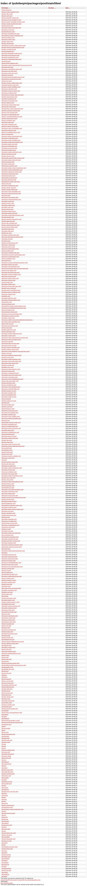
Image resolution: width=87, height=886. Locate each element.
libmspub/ (4, 860)
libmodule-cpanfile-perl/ (9, 414)
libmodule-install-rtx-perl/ (9, 397)
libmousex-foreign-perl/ (8, 280)
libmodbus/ (5, 714)
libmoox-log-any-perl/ (8, 156)
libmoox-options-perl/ (8, 578)
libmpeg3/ (4, 843)
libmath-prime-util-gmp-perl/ (10, 791)
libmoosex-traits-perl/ (8, 404)
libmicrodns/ (5, 661)
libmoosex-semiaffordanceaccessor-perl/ (14, 308)
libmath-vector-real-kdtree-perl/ (11, 290)
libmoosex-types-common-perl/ (11, 444)
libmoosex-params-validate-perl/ (11, 456)
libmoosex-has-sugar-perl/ (9, 474)
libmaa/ (4, 744)
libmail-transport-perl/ (8, 485)
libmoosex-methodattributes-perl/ (11, 562)
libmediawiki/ (5, 858)
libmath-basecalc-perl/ (8, 221)
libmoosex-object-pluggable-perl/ (11, 418)
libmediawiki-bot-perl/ (8, 639)
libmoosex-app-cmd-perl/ (9, 436)
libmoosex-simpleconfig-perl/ (10, 373)
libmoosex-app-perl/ (8, 683)
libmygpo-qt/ (5, 864)
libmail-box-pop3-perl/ (8, 527)
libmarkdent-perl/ (7, 706)
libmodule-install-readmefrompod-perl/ (13, 446)
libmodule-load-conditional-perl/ (11, 292)
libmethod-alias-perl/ (8, 229)
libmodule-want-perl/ (8, 122)
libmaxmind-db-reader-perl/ (10, 708)
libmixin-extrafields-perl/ (9, 395)
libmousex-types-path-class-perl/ (11, 286)
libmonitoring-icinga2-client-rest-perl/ (13, 95)
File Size (51, 8)
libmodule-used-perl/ (8, 201)
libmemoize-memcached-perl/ (10, 104)
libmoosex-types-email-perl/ (10, 363)
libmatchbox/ (5, 736)
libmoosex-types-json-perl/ (10, 73)
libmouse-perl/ (6, 752)
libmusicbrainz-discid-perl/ (9, 312)
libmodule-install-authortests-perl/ (12, 152)
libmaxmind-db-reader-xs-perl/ (11, 720)
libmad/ (4, 785)
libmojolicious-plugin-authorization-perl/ (13, 254)
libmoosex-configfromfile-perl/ (10, 389)
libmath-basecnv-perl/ (8, 408)
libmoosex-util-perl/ (7, 341)
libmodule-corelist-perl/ (8, 647)
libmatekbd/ (5, 710)
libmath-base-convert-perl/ (9, 523)
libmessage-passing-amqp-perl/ (11, 422)
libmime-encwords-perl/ (9, 560)
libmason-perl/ (6, 699)
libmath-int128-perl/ (7, 637)
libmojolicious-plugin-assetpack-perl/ (12, 809)
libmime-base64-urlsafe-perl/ (10, 18)
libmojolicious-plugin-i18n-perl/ (11, 181)
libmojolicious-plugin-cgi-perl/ (10, 316)
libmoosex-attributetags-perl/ (10, 248)
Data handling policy (7, 883)
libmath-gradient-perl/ (8, 37)
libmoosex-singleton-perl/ (9, 472)
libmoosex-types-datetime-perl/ (11, 387)
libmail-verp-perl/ (7, 81)
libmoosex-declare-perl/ (9, 651)
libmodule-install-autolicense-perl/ (12, 333)
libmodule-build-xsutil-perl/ (9, 213)
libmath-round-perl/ (7, 75)
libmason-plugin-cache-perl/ (10, 126)
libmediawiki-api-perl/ (8, 487)
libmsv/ (4, 748)
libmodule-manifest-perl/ (9, 393)
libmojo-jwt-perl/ (6, 183)
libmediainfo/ (5, 874)
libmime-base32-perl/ (8, 162)
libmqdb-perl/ (5, 402)
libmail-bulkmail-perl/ (8, 687)
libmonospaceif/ (6, 679)
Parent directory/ (7, 10)
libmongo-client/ (6, 756)
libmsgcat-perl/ (6, 195)
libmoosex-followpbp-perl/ (9, 146)
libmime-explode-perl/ (8, 750)
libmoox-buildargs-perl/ (8, 258)
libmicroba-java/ (6, 695)
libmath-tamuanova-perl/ (9, 515)
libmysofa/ (5, 872)
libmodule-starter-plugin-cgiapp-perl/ (12, 509)
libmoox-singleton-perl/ (8, 120)
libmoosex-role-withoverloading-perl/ (12, 489)
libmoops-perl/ (6, 614)
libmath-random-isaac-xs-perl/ (11, 602)
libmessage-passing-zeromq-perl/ (12, 547)
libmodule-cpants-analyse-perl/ (11, 606)
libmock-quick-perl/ (7, 442)
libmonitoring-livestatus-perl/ (10, 537)
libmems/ (4, 851)
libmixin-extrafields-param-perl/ (11, 132)
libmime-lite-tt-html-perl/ (9, 106)
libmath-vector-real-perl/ (9, 288)
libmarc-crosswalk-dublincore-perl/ (12, 116)
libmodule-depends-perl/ (9, 179)
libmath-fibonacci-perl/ (8, 31)
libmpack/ (4, 552)
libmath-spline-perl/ (7, 41)
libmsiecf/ (4, 852)
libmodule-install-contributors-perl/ (12, 468)
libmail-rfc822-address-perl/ (10, 63)
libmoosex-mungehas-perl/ (10, 377)
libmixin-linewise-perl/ (8, 310)
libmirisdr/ (4, 677)
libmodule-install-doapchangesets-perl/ (13, 550)
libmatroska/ (5, 821)
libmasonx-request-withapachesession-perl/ (15, 262)
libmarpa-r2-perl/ (7, 841)
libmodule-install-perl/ (8, 700)
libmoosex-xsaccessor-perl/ (10, 495)
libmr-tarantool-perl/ (7, 535)
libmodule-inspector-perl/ (9, 507)
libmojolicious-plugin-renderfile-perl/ (12, 35)
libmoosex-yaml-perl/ (8, 29)
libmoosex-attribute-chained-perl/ (11, 355)
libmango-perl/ (6, 627)
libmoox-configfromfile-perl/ (10, 426)
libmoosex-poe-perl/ (8, 511)
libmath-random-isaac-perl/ (10, 462)
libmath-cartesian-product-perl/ (11, 110)
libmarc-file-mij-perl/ (8, 323)
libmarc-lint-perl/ (6, 625)
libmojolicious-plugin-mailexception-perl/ (14, 45)
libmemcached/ (6, 854)
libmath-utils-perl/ (7, 440)
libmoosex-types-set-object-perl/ (11, 339)
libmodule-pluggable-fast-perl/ (11, 33)
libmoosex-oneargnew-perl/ (10, 173)
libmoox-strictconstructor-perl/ (10, 225)
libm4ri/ (4, 801)
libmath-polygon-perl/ (8, 499)
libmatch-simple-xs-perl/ (9, 580)
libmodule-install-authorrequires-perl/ (13, 215)
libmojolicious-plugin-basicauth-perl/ (12, 108)
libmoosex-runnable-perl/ (9, 521)
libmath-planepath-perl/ (9, 839)
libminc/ (4, 811)
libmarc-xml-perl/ (7, 353)
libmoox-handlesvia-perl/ (9, 385)
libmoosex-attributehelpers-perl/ (11, 653)
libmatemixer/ (6, 738)
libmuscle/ (5, 803)
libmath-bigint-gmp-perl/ (9, 833)
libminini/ (4, 460)
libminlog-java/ (6, 241)
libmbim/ (4, 827)
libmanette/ (5, 596)
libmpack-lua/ (6, 420)
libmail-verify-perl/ (7, 16)
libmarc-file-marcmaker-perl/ (10, 381)
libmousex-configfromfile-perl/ (10, 252)
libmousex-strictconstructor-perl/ (11, 193)
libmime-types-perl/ (7, 631)
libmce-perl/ (5, 732)
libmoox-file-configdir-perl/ (9, 223)
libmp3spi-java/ (6, 586)
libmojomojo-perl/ (7, 825)
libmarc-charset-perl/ (8, 805)
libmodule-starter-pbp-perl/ (10, 144)
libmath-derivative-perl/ (8, 175)
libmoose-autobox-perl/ (8, 582)
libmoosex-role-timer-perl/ (9, 89)
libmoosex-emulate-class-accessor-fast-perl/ (15, 268)
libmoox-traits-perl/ (7, 282)
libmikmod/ (5, 819)
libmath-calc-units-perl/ (8, 477)
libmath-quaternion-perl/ (9, 329)
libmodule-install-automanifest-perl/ (12, 142)
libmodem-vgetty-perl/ (8, 318)
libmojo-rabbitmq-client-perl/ (10, 643)
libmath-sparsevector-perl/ (9, 118)
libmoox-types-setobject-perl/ (10, 12)
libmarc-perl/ (5, 655)
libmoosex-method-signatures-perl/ (12, 545)
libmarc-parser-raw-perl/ (9, 187)
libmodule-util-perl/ (7, 239)
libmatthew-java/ (6, 724)
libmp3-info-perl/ (6, 673)
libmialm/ (4, 716)
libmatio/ (4, 866)
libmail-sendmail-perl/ (8, 434)
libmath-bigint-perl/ (7, 848)
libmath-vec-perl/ (7, 233)
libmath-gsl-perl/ (6, 870)
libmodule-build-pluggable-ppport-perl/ (13, 77)
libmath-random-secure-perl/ (10, 349)
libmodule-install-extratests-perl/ (11, 359)
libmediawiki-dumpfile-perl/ (10, 574)
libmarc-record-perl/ (7, 681)
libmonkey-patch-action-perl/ (10, 278)
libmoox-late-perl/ (7, 327)
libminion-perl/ (6, 742)
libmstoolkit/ (5, 777)
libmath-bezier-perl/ (7, 25)
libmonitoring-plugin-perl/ (9, 612)
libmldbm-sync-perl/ (7, 367)
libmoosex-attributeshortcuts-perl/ (12, 576)
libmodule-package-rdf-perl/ (10, 539)
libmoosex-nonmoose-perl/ (10, 410)
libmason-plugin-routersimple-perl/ (12, 136)
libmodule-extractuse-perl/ (9, 556)
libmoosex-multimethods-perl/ (10, 114)
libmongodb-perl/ (7, 783)
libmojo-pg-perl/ (6, 570)
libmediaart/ (5, 862)
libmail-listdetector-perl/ (9, 503)
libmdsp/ (4, 675)
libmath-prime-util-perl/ (8, 813)
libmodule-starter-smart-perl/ (10, 85)
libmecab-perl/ (6, 635)
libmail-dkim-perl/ (7, 702)
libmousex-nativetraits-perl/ (10, 616)
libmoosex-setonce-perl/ (9, 130)
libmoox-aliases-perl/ (8, 102)
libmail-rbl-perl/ (6, 61)
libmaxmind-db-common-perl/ (10, 343)
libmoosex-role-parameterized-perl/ (12, 566)
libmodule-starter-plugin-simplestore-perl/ (14, 168)
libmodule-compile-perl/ (9, 466)
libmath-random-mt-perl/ (9, 401)
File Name (5, 8)
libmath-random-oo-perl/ (9, 391)
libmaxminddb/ (6, 728)
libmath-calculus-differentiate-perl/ (12, 83)
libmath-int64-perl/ (7, 689)
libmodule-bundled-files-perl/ (10, 57)
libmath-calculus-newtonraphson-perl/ (13, 47)
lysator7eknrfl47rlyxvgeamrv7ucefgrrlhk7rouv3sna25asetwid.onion (21, 880)
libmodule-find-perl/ (7, 67)
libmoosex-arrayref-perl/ (9, 276)
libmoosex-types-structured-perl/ (11, 588)
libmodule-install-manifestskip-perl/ (12, 170)
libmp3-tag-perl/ (6, 758)
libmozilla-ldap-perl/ (7, 772)
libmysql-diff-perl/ (7, 448)
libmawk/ (4, 779)
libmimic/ (4, 793)
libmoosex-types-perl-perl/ (9, 148)
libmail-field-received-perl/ (9, 177)
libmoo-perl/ (5, 657)
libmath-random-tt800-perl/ (10, 189)
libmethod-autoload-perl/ (9, 99)
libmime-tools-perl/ (7, 770)
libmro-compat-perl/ (7, 134)
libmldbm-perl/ (6, 296)
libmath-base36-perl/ (8, 217)
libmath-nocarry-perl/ (8, 203)
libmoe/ (4, 831)
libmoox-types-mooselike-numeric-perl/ (13, 22)
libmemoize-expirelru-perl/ (9, 166)
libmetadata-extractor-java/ (10, 847)
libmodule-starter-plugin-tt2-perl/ (11, 160)
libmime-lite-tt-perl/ (7, 14)
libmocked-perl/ (6, 260)
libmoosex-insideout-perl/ (9, 93)
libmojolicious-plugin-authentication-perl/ (14, 306)
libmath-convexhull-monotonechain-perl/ (14, 497)
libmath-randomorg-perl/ (9, 154)
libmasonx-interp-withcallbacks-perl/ (12, 481)
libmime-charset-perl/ (8, 568)
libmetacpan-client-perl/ (9, 622)
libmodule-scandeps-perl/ (9, 590)
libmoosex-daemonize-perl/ (10, 558)
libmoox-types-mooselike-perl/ (11, 347)
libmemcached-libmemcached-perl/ (12, 722)
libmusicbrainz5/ (6, 764)
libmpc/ (4, 797)
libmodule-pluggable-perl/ (9, 424)
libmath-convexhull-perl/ (9, 49)
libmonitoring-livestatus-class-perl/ (12, 505)
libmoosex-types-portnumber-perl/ (12, 314)
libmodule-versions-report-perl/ (11, 91)
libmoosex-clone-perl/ (8, 458)
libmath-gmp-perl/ (7, 584)
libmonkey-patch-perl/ (8, 164)
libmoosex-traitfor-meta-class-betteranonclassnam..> (17, 320)
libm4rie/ (4, 799)
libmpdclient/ (5, 718)
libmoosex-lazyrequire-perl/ (10, 326)
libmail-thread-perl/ (7, 452)
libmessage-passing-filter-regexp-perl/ (13, 158)
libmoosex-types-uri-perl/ (9, 345)
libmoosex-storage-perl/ (9, 629)
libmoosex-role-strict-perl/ (9, 71)
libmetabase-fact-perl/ (8, 604)
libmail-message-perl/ (8, 773)
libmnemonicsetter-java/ (9, 150)
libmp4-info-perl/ (6, 649)
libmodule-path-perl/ (8, 231)
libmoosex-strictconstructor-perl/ (11, 428)
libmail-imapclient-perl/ (8, 734)
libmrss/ (4, 760)
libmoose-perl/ (6, 829)
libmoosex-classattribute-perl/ (10, 525)
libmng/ (4, 815)
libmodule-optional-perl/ (9, 211)
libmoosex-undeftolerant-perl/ (10, 432)
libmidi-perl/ (5, 671)
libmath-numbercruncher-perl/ (10, 663)
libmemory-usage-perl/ (8, 245)
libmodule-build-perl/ (8, 754)
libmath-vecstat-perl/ (8, 43)
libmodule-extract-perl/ (8, 470)
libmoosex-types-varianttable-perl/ (12, 128)
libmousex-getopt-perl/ (8, 493)
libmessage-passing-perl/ (9, 685)
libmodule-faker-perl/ (8, 430)
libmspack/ (5, 795)
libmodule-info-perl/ (7, 531)
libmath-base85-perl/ (8, 51)
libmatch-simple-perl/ (8, 365)
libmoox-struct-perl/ (7, 479)
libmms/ (4, 766)
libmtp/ (4, 845)
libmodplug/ (5, 823)
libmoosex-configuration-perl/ (10, 256)
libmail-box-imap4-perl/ (8, 618)
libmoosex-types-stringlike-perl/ (11, 140)
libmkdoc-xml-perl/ (7, 592)
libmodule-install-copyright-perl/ (11, 533)
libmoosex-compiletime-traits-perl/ (12, 69)
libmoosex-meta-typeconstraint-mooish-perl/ (15, 337)
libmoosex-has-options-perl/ (10, 197)
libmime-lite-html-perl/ (8, 464)
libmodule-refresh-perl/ (8, 284)
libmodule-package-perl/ (9, 543)
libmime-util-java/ (7, 835)
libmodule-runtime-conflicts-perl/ (11, 274)
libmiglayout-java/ (7, 781)
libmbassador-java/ (7, 667)
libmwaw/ (4, 876)
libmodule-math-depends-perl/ (11, 266)
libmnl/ (4, 726)
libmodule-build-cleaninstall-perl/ (11, 27)
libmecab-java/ (6, 549)
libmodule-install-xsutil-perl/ (10, 438)
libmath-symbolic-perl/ (8, 704)
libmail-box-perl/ (6, 775)
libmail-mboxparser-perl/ (9, 598)
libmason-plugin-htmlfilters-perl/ (11, 87)
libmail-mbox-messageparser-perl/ (12, 712)
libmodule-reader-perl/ (8, 205)
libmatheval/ (5, 762)
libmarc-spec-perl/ (7, 454)
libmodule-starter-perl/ (8, 600)
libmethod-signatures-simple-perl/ (12, 172)
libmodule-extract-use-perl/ (10, 264)
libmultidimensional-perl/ (9, 554)
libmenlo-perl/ (6, 517)
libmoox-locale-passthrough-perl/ (11, 24)
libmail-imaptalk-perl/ (8, 624)
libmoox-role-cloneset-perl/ (10, 112)
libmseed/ (4, 768)
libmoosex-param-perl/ (8, 39)
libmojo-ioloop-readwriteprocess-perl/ (13, 641)
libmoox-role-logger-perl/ (9, 270)
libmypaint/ (5, 787)
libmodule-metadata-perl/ (9, 519)
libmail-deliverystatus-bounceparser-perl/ (14, 665)
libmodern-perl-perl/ (7, 207)
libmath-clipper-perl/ (8, 697)
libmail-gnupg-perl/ (7, 693)
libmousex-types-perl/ (8, 371)
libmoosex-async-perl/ (8, 247)
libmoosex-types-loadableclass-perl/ (12, 379)
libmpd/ (4, 746)
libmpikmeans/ (6, 691)
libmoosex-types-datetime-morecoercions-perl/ (16, 351)
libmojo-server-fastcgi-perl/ (10, 227)
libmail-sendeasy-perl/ (8, 304)
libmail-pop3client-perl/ (8, 383)
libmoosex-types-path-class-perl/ (11, 361)
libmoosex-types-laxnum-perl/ (10, 55)
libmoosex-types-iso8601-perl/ (11, 416)
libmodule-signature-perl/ (9, 608)
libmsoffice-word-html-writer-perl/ (11, 375)
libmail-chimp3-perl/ (7, 209)
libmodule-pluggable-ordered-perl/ (12, 53)
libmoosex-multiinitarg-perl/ (10, 138)
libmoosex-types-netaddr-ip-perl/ (11, 20)
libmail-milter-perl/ (7, 594)
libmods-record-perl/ (8, 357)
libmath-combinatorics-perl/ (10, 243)
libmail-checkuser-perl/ (8, 331)
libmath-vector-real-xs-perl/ (10, 564)
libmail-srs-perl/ (6, 529)
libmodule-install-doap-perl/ (10, 491)
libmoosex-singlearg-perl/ (9, 124)
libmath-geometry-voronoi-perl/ (11, 541)
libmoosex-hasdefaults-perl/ (10, 185)
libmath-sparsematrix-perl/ (9, 97)
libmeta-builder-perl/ (8, 251)
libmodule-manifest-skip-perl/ (10, 235)
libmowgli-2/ (5, 789)
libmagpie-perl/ (6, 856)
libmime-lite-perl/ (7, 659)
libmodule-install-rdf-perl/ (9, 501)
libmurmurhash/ (6, 399)
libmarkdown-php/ (7, 450)
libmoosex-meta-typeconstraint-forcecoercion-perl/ (17, 65)
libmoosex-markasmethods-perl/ (11, 199)
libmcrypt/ (4, 817)
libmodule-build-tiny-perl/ (9, 298)
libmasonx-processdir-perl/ (10, 100)
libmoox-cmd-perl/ (7, 406)
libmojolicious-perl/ (7, 807)
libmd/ (3, 730)
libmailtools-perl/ (6, 645)
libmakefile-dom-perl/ (8, 669)
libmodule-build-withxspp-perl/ (11, 272)
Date (67, 8)
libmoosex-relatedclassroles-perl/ (11, 59)
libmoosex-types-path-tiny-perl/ (11, 369)
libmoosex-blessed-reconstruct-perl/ (12, 237)
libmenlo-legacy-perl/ (8, 483)
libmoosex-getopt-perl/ (8, 620)
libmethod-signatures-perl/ (9, 633)
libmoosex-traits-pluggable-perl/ (11, 191)
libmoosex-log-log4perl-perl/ (10, 412)
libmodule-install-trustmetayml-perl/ (12, 475)
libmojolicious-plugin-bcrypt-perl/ (11, 79)
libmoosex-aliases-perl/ (9, 294)
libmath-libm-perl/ (7, 302)
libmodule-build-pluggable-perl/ (11, 322)
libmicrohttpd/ (6, 837)
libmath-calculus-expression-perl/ (11, 219)
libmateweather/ (6, 868)
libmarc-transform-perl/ (8, 513)
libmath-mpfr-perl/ (7, 740)
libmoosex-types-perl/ (8, 610)
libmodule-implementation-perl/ (11, 300)
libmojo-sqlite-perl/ (7, 572)
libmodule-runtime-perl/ (9, 335)
